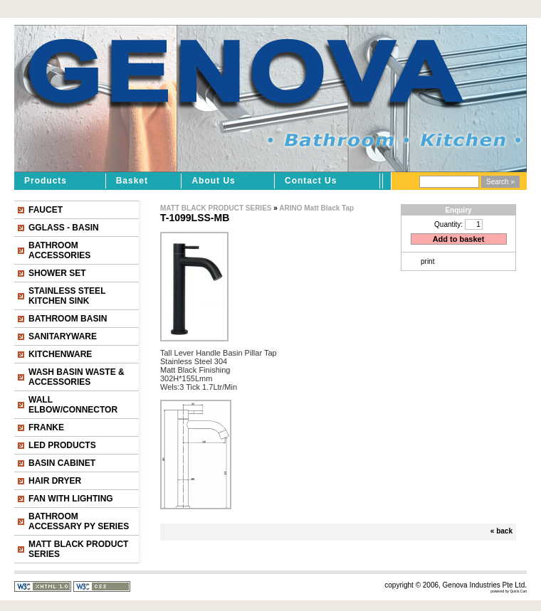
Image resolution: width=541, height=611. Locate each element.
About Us (213, 181)
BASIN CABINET (61, 463)
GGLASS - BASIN (63, 228)
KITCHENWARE (60, 354)
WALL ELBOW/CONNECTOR (72, 405)
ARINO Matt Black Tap (316, 208)
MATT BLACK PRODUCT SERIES (78, 549)
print (427, 261)
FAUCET (45, 210)
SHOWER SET (57, 273)
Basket (132, 181)
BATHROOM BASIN (67, 319)
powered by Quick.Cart (508, 591)
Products (45, 181)
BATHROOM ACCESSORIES (59, 250)
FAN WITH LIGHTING (70, 499)
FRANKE (46, 427)
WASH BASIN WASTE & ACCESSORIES (76, 377)
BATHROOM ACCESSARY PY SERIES (78, 521)
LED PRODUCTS (62, 445)
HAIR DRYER (54, 481)
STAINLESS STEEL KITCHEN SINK (66, 296)
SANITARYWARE (62, 336)
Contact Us (311, 181)
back (504, 531)
